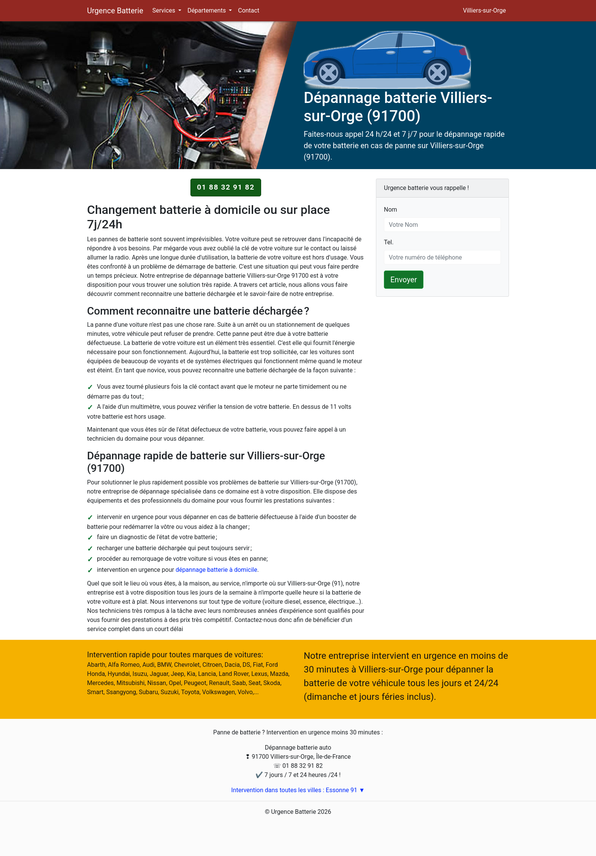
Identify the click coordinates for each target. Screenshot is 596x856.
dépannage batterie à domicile (216, 569)
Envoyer (403, 279)
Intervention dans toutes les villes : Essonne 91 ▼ (298, 790)
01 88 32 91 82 (226, 187)
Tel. (388, 242)
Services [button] (164, 10)
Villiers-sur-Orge (484, 10)
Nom (390, 209)
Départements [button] (207, 10)
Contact (248, 10)
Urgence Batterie (115, 10)
